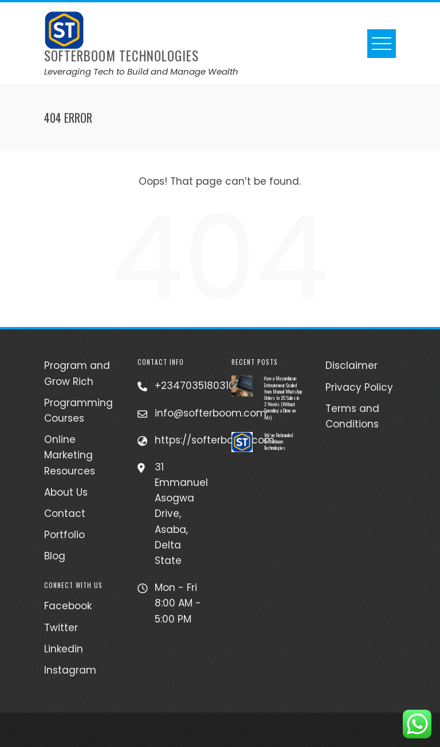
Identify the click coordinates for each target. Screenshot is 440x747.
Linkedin (63, 649)
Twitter (61, 628)
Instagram (70, 670)
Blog (54, 556)
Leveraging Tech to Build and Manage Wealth (141, 71)
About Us (66, 492)
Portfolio (64, 535)
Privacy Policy (359, 387)
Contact (64, 513)
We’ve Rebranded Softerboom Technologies (278, 441)
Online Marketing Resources (69, 455)
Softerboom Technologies (121, 55)
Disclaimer (351, 365)
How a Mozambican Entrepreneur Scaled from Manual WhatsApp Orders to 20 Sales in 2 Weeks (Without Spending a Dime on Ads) (283, 397)
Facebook (68, 606)
